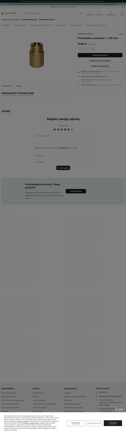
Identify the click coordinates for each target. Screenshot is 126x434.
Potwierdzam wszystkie (113, 423)
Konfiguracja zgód (94, 423)
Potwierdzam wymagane (75, 423)
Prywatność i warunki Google (30, 423)
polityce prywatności (23, 421)
